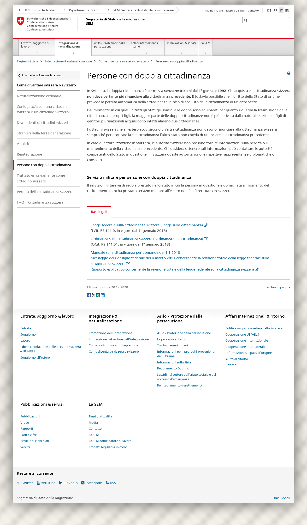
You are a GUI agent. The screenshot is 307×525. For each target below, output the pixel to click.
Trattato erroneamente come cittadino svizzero (41, 178)
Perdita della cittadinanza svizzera (45, 191)
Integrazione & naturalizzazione (74, 46)
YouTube (48, 483)
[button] (246, 20)
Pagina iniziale (214, 10)
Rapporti (26, 428)
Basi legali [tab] (99, 211)
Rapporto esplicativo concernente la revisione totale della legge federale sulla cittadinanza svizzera (172, 269)
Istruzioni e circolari (34, 441)
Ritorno (230, 365)
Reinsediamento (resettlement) (179, 385)
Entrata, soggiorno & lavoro (35, 44)
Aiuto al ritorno (236, 359)
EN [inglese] (287, 10)
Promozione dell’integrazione (110, 333)
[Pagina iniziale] (85, 23)
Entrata (25, 328)
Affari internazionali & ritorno (145, 44)
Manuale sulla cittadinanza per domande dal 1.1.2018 (135, 252)
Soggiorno (28, 334)
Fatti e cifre (28, 435)
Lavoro (25, 340)
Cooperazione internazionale (246, 340)
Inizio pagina (280, 287)
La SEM (205, 43)
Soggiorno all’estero (35, 357)
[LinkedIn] (103, 295)
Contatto (253, 10)
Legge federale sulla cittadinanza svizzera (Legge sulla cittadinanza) (147, 225)
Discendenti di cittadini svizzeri (42, 122)
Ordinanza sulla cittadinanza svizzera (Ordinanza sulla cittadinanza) (147, 238)
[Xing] (98, 295)
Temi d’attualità (100, 416)
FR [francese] (275, 10)
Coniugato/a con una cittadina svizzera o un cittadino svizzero (43, 109)
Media (93, 422)
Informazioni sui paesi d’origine (248, 353)
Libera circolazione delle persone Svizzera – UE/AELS (50, 349)
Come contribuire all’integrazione (113, 345)
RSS (113, 483)
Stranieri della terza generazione (44, 133)
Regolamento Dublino (173, 368)
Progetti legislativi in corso (108, 447)
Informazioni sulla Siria (174, 362)
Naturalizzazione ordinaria (39, 96)
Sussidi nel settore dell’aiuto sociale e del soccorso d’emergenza (186, 377)
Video (24, 422)
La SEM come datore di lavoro (110, 441)
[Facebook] (89, 295)
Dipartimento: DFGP (81, 10)
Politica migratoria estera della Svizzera (254, 328)
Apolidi (23, 143)
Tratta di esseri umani (172, 345)
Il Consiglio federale (36, 10)
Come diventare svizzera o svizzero (124, 61)
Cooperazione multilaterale (245, 347)
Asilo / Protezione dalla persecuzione (109, 44)
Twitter (27, 483)
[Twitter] (94, 295)
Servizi (25, 447)
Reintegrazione (29, 154)
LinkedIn (71, 483)
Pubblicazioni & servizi (181, 43)
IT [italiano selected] (281, 10)
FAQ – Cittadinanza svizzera (40, 202)
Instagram (94, 483)
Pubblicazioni (30, 416)
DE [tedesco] (269, 10)
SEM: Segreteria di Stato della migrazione (141, 10)
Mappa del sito (235, 10)
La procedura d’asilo (171, 339)
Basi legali (282, 498)
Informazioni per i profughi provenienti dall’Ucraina (186, 354)
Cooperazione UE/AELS (242, 334)
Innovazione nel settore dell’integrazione (119, 339)
